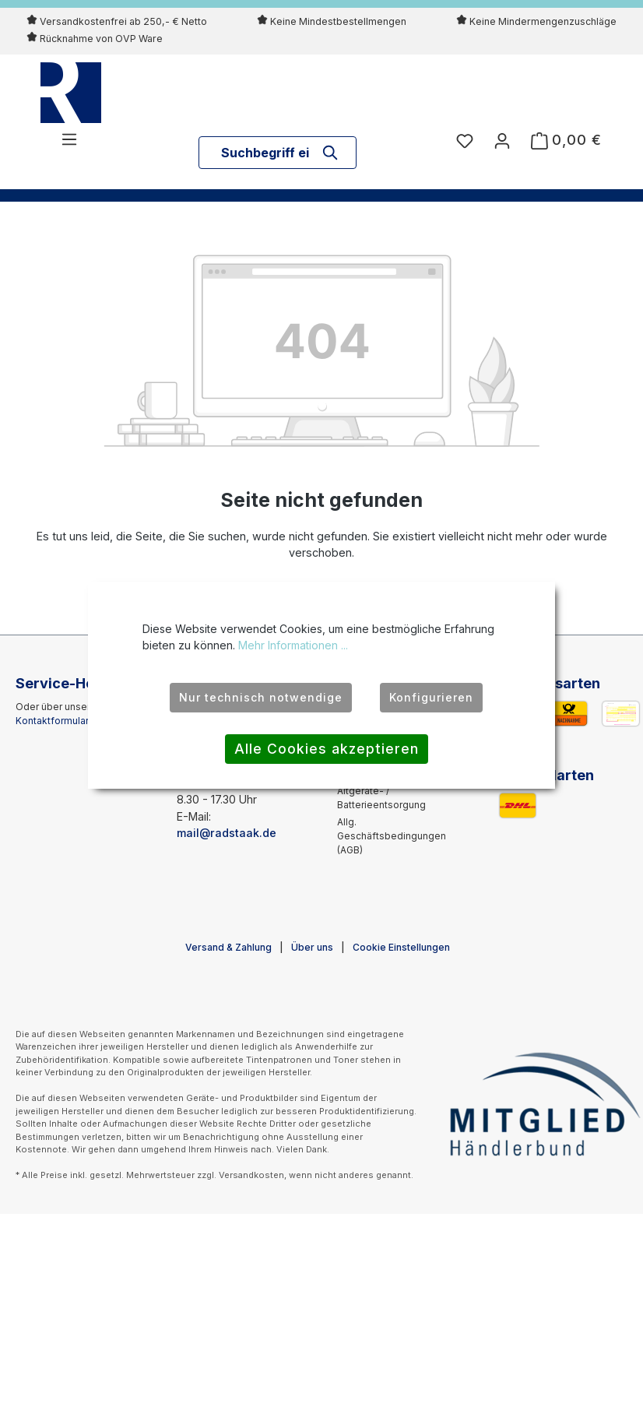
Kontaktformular (52, 720)
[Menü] (69, 138)
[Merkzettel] (464, 140)
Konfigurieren (431, 697)
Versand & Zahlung (228, 947)
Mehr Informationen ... (293, 645)
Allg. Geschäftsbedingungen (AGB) (391, 836)
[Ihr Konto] (502, 140)
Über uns (312, 947)
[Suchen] (330, 152)
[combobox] (266, 152)
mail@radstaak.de (226, 832)
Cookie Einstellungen (401, 947)
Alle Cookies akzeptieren (326, 748)
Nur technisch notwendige (261, 697)
